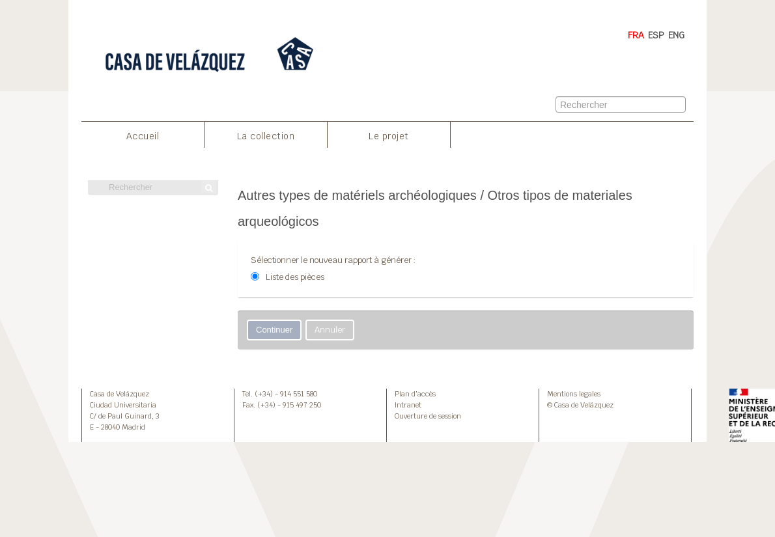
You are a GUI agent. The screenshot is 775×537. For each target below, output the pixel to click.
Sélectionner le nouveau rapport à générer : (333, 260)
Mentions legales (573, 393)
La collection (266, 136)
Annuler (330, 329)
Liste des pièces (295, 276)
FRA (636, 35)
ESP (656, 35)
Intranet (408, 404)
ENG (676, 35)
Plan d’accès (415, 393)
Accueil (143, 136)
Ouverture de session (428, 415)
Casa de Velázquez (119, 393)
